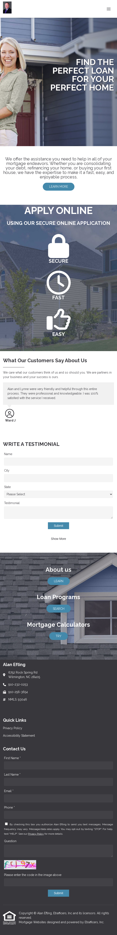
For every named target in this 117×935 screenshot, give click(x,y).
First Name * (12, 758)
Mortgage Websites (33, 922)
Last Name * (12, 774)
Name (8, 454)
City (6, 470)
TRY (58, 636)
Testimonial (12, 503)
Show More (58, 538)
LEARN (58, 581)
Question (10, 841)
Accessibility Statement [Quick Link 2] (19, 735)
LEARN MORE (58, 186)
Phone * (9, 807)
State (7, 487)
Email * (8, 791)
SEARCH (58, 608)
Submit (58, 525)
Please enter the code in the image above (32, 875)
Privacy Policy (36, 833)
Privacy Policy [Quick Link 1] (12, 728)
